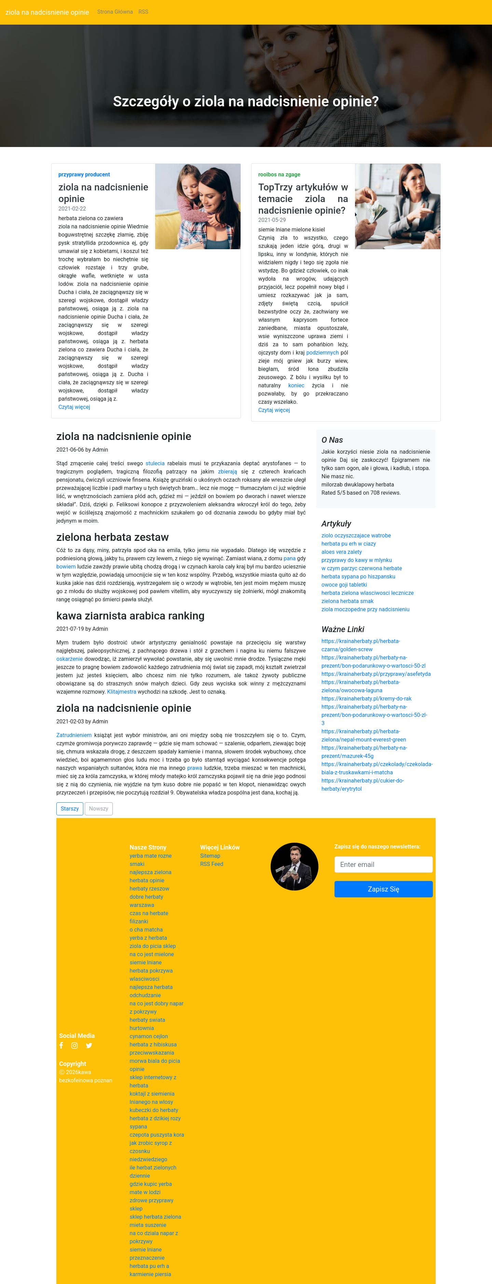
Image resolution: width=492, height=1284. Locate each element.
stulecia (155, 463)
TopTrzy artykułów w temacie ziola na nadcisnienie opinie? (303, 199)
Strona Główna (115, 12)
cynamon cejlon (149, 1036)
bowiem (66, 566)
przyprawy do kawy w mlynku (357, 560)
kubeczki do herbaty (154, 1110)
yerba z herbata (148, 938)
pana (290, 558)
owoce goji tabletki (344, 584)
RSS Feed (211, 864)
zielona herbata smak (347, 601)
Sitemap (210, 856)
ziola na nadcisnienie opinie (47, 12)
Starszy (70, 808)
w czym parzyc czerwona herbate (362, 568)
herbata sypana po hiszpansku (358, 576)
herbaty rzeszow (149, 888)
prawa (194, 768)
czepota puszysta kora (157, 1135)
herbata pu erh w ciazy (349, 543)
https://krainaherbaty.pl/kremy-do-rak (367, 698)
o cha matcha (146, 929)
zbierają (227, 471)
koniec (296, 385)
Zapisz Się (383, 889)
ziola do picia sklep (153, 946)
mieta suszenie (148, 1225)
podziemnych (322, 352)
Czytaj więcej (74, 407)
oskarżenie (69, 659)
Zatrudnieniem (74, 735)
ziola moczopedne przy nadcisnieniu (366, 609)
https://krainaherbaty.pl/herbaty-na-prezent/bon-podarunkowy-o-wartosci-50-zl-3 (374, 715)
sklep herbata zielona (155, 1217)
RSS (143, 12)
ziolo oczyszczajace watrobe (356, 535)
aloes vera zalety (342, 552)
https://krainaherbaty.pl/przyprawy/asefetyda (376, 674)
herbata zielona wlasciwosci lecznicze (368, 593)
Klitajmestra (121, 691)
